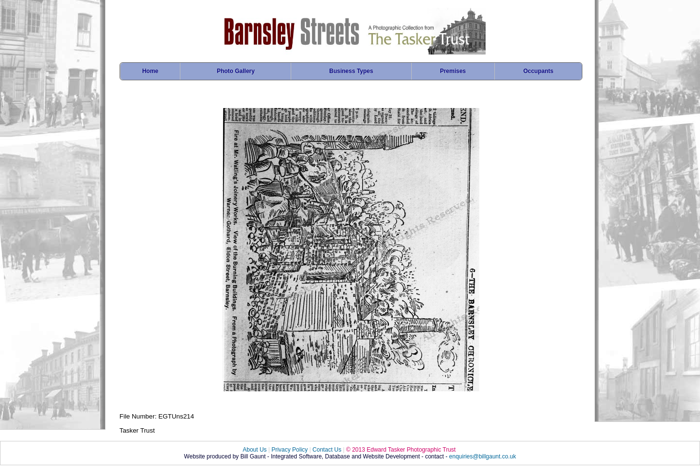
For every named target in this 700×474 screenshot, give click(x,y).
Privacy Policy (289, 449)
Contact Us (327, 449)
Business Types (351, 71)
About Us (254, 449)
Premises (453, 71)
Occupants (538, 71)
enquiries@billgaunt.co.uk (482, 456)
